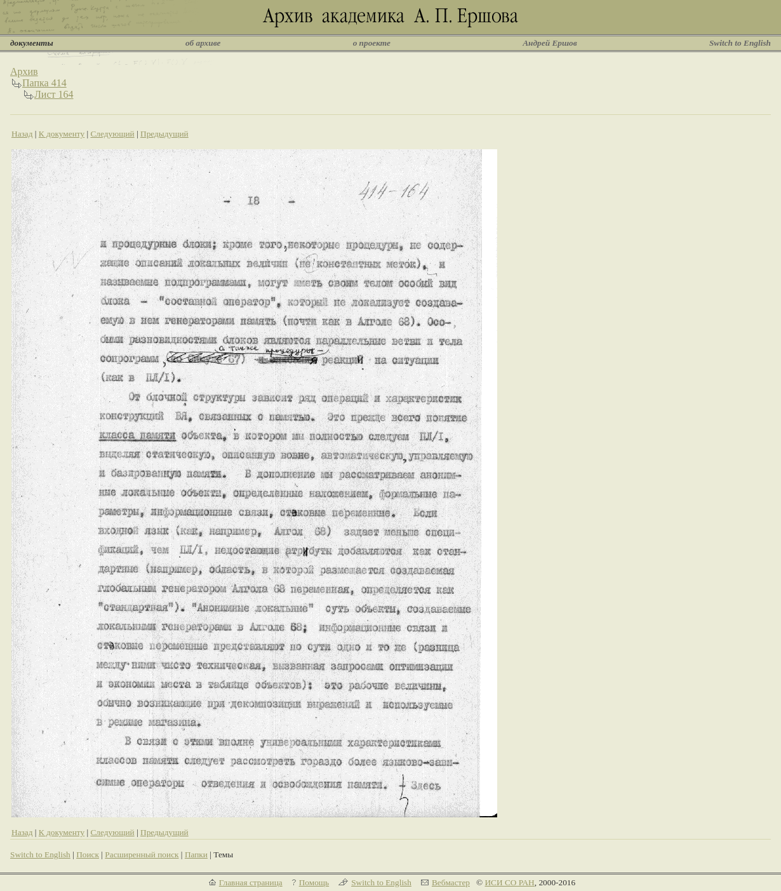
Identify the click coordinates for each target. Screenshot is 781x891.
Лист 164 (54, 94)
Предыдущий (164, 133)
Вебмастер (451, 882)
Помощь (314, 882)
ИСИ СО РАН (509, 882)
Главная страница (251, 882)
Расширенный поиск (141, 854)
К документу (61, 133)
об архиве (203, 43)
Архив (24, 71)
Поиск (87, 854)
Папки (196, 854)
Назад (22, 133)
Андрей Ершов (550, 43)
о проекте (371, 43)
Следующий (112, 133)
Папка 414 (44, 82)
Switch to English (740, 43)
